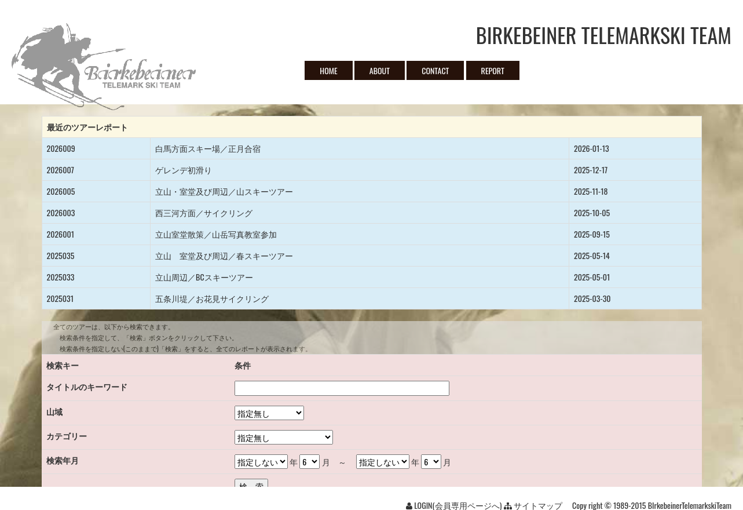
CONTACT (435, 70)
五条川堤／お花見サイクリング (212, 298)
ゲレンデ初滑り (183, 169)
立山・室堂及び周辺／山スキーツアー (224, 191)
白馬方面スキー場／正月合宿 (208, 148)
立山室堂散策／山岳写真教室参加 (216, 234)
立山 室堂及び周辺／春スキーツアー (224, 255)
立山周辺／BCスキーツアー (204, 277)
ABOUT (379, 70)
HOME (328, 70)
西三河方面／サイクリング (203, 212)
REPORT (492, 70)
